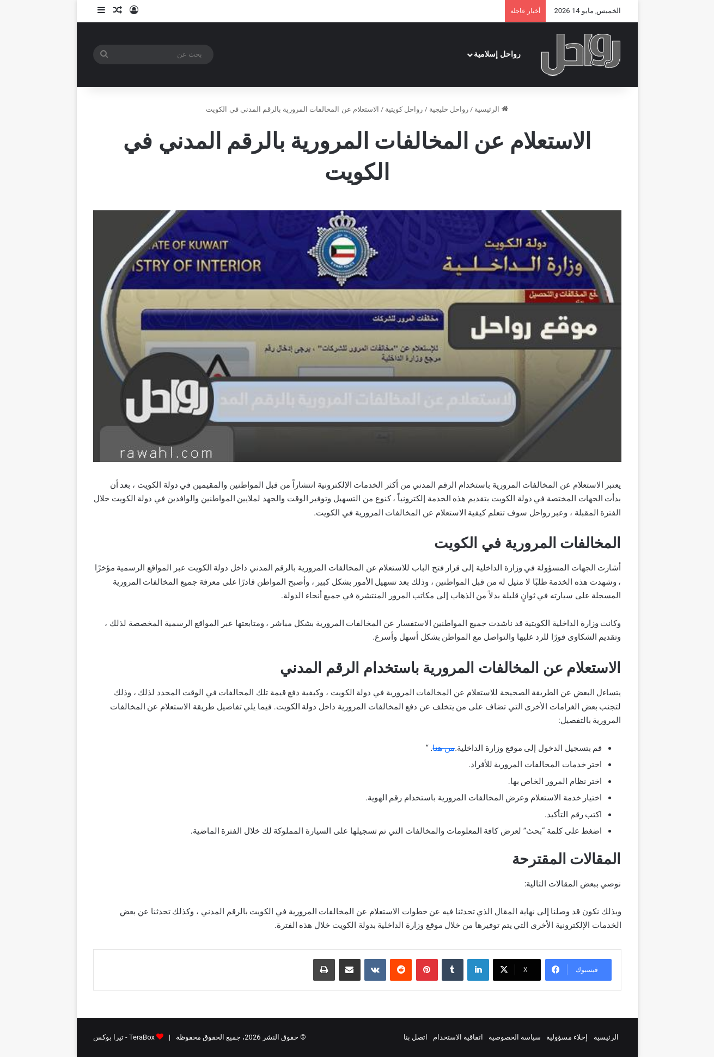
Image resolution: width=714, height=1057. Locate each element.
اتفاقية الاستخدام (458, 1037)
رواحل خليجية (448, 109)
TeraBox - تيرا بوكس (124, 1037)
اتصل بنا (416, 1037)
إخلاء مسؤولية (567, 1037)
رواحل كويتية (404, 109)
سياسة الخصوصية (515, 1037)
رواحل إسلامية (497, 54)
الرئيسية (491, 109)
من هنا (443, 748)
